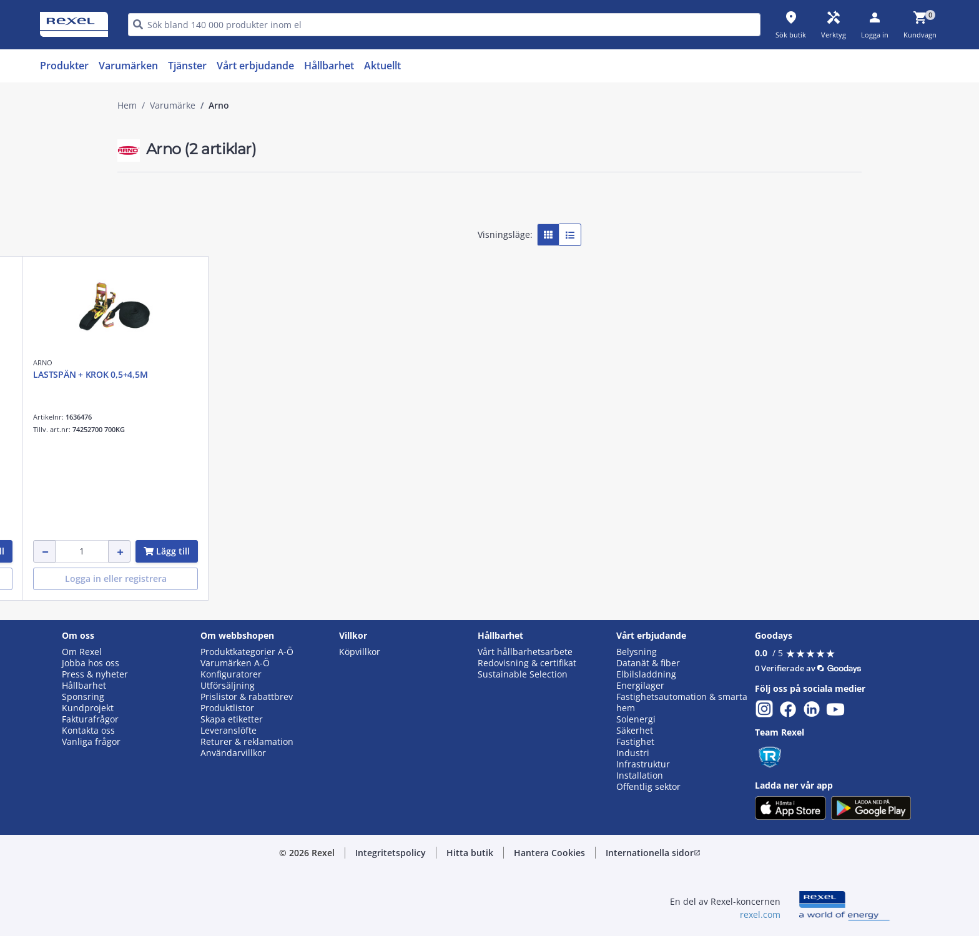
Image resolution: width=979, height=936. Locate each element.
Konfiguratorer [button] (231, 674)
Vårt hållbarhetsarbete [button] (525, 652)
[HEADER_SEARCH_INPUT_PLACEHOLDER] (444, 24)
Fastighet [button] (635, 741)
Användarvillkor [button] (233, 753)
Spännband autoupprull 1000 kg (380, 374)
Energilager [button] (640, 685)
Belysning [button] (636, 652)
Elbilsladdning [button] (646, 674)
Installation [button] (639, 775)
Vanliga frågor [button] (91, 741)
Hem (127, 105)
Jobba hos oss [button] (90, 663)
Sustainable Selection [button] (523, 674)
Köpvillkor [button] (359, 652)
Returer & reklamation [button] (246, 741)
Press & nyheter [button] (95, 674)
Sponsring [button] (83, 696)
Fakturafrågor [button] (90, 719)
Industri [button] (632, 753)
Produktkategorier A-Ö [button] (246, 652)
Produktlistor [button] (227, 708)
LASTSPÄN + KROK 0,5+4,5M (556, 374)
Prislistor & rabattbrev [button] (246, 696)
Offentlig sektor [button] (648, 786)
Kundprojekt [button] (88, 708)
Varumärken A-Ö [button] (235, 663)
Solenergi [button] (636, 719)
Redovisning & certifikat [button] (527, 663)
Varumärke (172, 105)
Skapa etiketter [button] (231, 719)
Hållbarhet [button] (84, 685)
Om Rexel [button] (82, 652)
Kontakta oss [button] (88, 730)
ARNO (323, 362)
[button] (205, 198)
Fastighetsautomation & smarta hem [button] (681, 702)
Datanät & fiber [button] (648, 663)
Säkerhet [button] (634, 730)
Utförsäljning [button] (227, 685)
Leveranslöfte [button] (228, 730)
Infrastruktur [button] (643, 764)
